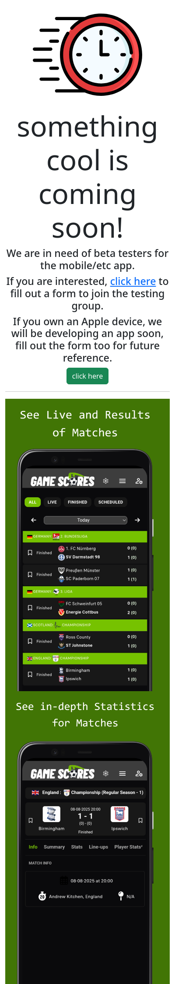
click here (133, 281)
